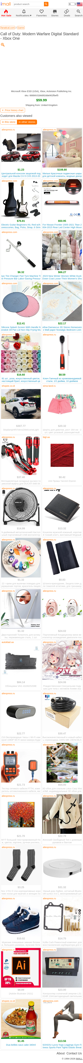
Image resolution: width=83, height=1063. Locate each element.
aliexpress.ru (8, 129)
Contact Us (74, 1053)
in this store (8, 122)
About (61, 1053)
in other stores (27, 122)
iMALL (79, 1058)
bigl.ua (46, 437)
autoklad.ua (8, 642)
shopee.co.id (8, 386)
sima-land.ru (49, 386)
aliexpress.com (9, 180)
